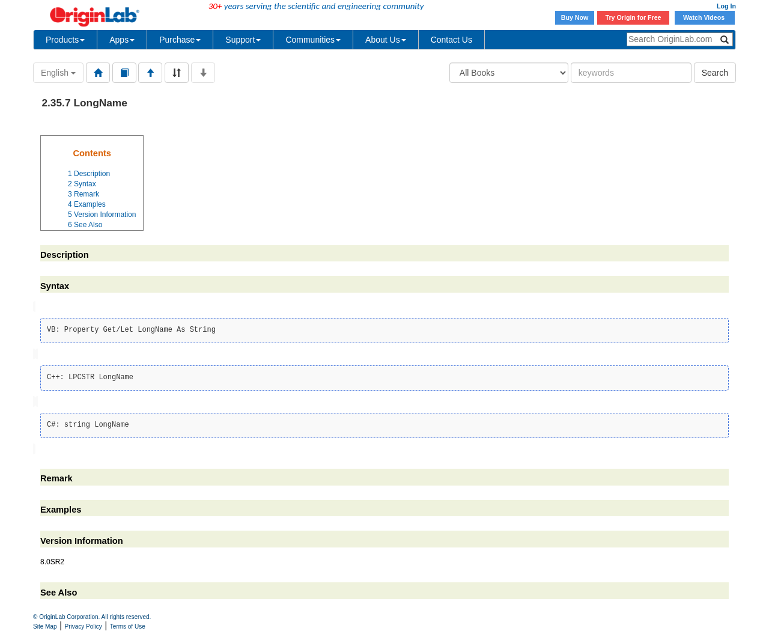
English (58, 73)
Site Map (44, 626)
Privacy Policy (83, 626)
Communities (313, 39)
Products (65, 39)
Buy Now (575, 17)
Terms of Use (127, 626)
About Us (385, 39)
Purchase (180, 39)
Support (243, 39)
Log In (726, 6)
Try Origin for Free (633, 17)
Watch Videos (704, 17)
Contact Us (451, 39)
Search (715, 73)
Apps (122, 39)
